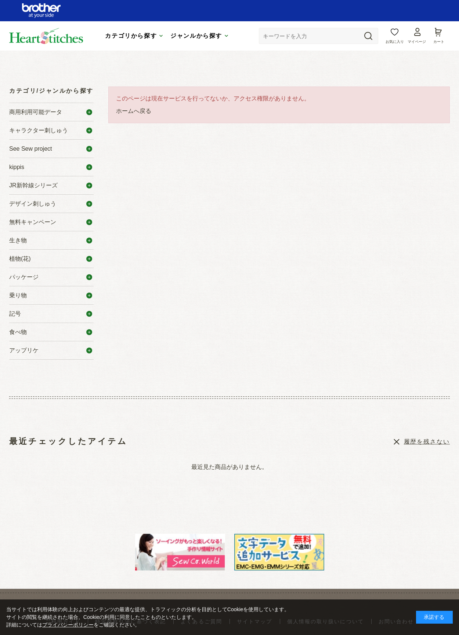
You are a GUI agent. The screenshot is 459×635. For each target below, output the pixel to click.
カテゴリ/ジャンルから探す (51, 91)
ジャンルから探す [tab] (196, 36)
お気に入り (395, 42)
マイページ (417, 42)
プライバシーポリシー (68, 625)
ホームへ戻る (133, 111)
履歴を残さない (427, 441)
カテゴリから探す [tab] (131, 36)
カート (438, 42)
